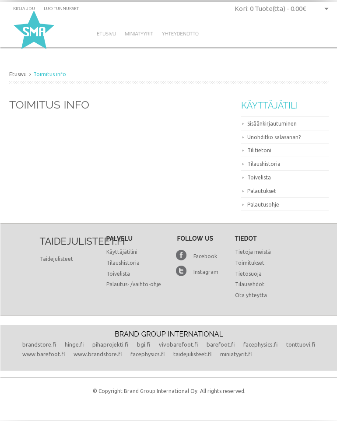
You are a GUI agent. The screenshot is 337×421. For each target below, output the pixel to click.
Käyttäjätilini (121, 252)
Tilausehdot (249, 284)
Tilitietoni (259, 150)
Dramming (35, 31)
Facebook (205, 256)
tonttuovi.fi (300, 344)
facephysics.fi (260, 344)
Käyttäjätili (269, 105)
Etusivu (106, 33)
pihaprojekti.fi (110, 344)
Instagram (205, 272)
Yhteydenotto (180, 33)
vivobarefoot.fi (178, 344)
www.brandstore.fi (98, 354)
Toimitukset (249, 263)
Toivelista (259, 177)
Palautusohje (263, 204)
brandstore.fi (39, 344)
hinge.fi (74, 344)
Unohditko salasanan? (274, 137)
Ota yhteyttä (251, 295)
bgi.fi (143, 344)
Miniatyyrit (139, 33)
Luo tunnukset (61, 8)
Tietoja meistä (253, 252)
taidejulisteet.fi (192, 354)
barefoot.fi (221, 344)
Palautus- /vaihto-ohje (133, 284)
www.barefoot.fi (43, 354)
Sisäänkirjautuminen (272, 123)
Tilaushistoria (264, 164)
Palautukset (261, 191)
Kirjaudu (24, 8)
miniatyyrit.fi (236, 354)
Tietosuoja (248, 274)
